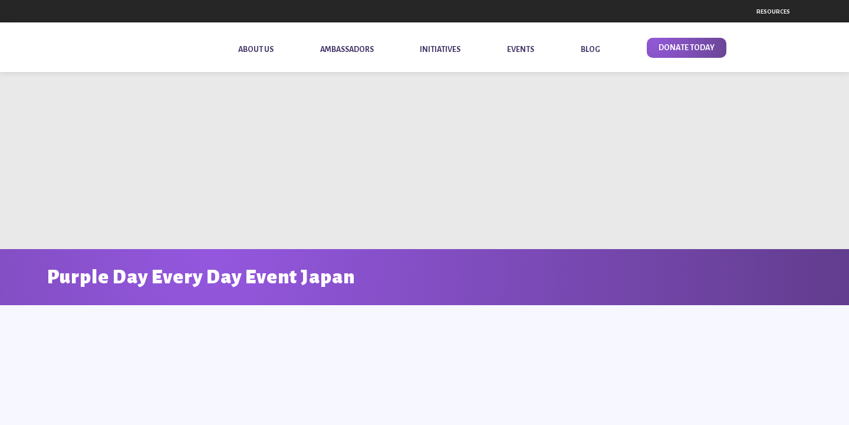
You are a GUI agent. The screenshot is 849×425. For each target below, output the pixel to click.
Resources (773, 11)
